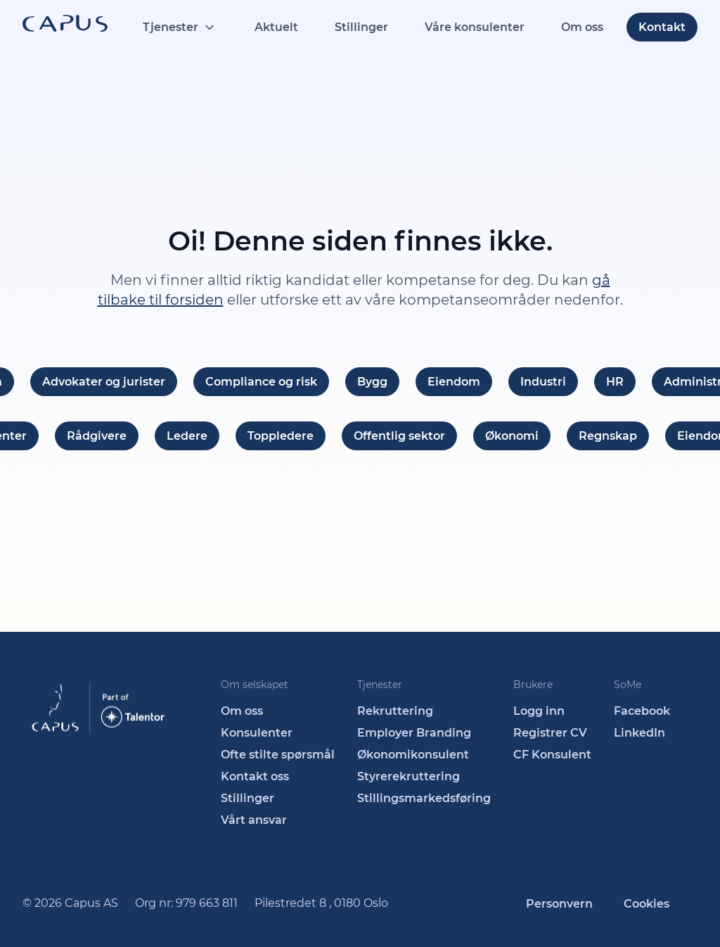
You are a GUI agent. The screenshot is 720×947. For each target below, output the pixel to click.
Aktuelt (276, 27)
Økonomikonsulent (413, 754)
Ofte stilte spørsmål (278, 754)
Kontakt (662, 27)
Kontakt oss (255, 776)
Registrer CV (550, 732)
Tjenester (170, 27)
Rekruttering (395, 711)
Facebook (642, 711)
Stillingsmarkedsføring (424, 798)
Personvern (559, 903)
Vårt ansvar (254, 820)
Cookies (646, 903)
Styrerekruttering (408, 776)
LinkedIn (639, 732)
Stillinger (361, 27)
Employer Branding (414, 732)
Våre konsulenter (475, 27)
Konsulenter (256, 732)
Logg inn (539, 711)
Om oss (582, 27)
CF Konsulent (552, 754)
